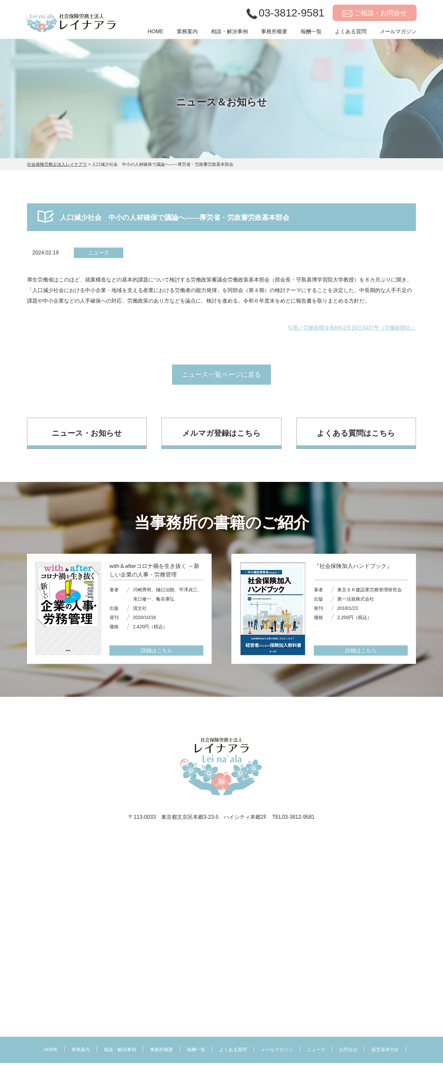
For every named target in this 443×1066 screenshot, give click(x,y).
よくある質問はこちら (356, 435)
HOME (155, 35)
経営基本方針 (385, 1052)
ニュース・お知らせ (87, 435)
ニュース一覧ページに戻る (221, 376)
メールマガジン (398, 35)
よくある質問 (351, 35)
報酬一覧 (311, 35)
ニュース (316, 1052)
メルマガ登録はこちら (221, 435)
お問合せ (348, 1052)
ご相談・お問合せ (380, 16)
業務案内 (187, 35)
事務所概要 (274, 35)
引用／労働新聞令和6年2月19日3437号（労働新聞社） (351, 328)
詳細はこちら (156, 654)
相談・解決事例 (229, 35)
